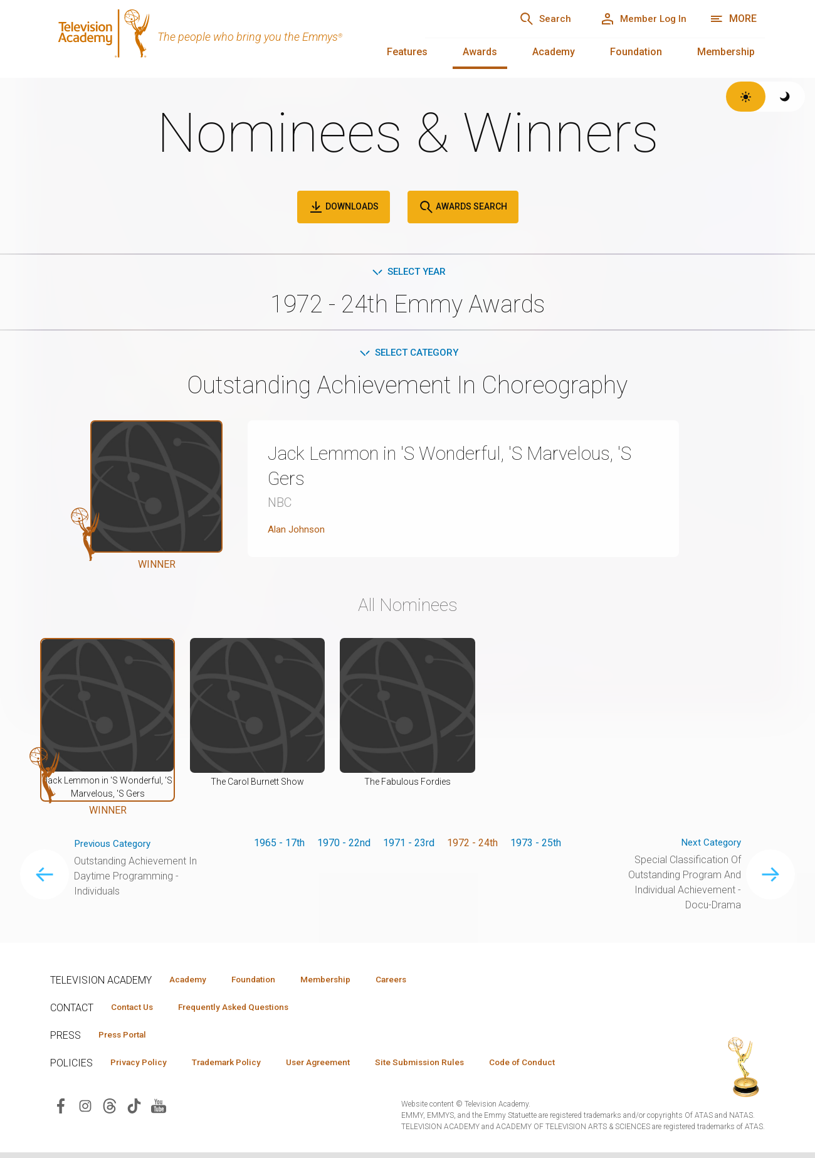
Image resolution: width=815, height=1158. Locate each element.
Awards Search (463, 207)
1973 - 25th (535, 845)
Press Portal (126, 1039)
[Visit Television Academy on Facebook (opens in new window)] (60, 1111)
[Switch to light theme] (745, 97)
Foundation (636, 52)
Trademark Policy (237, 1067)
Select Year (407, 272)
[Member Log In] (639, 19)
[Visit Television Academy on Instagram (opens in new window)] (85, 1111)
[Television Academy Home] (225, 37)
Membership (726, 52)
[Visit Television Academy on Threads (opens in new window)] (109, 1111)
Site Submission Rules (446, 1067)
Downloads (343, 207)
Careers (414, 982)
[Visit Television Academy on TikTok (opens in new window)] (134, 1111)
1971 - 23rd (408, 845)
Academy (553, 52)
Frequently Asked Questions (244, 1011)
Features (407, 52)
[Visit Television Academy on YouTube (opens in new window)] (158, 1111)
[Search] (533, 19)
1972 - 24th (472, 845)
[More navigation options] (733, 19)
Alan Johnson (297, 532)
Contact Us (135, 1011)
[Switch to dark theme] (785, 97)
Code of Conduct (556, 1067)
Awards (480, 52)
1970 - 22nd (344, 845)
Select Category (407, 354)
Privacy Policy (142, 1067)
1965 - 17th (279, 845)
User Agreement (337, 1067)
